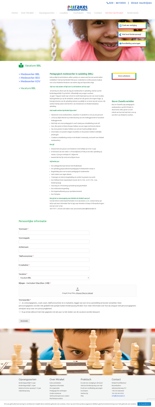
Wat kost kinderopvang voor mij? (91, 385)
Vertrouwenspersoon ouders (59, 396)
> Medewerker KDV (29, 81)
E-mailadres (24, 265)
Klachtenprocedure (56, 398)
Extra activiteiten (55, 383)
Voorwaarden (25, 300)
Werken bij (84, 393)
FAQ (82, 396)
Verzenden (24, 321)
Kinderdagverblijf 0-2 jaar (27, 383)
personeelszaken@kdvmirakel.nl (85, 209)
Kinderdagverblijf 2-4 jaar (27, 385)
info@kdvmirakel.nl (118, 396)
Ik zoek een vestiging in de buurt (92, 383)
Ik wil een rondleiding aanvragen (91, 388)
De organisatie (54, 388)
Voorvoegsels (24, 238)
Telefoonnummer (26, 256)
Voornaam (23, 229)
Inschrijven (84, 391)
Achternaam (23, 247)
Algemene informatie (57, 385)
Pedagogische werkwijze (58, 391)
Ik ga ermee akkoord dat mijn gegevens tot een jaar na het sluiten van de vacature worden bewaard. (61, 312)
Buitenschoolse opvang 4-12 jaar (30, 388)
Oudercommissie (55, 393)
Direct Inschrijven (141, 3)
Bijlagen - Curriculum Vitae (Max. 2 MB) (35, 283)
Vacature (23, 274)
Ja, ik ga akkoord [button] (144, 404)
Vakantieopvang (24, 391)
